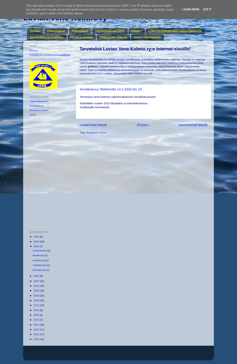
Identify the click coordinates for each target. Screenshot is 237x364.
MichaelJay (130, 354)
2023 (37, 276)
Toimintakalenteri (39, 101)
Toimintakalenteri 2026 (110, 31)
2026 (37, 236)
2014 (37, 319)
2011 (37, 334)
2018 (37, 300)
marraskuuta (40, 250)
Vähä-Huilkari (56, 31)
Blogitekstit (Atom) (96, 132)
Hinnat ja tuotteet (81, 37)
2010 (37, 339)
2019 (37, 295)
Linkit (33, 114)
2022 (37, 281)
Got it (207, 9)
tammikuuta (39, 270)
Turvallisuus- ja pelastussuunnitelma (50, 55)
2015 (37, 315)
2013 (37, 324)
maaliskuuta (40, 265)
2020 (37, 290)
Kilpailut (136, 31)
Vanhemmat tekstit (193, 125)
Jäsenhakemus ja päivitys (47, 37)
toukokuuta (39, 260)
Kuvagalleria (36, 105)
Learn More (190, 9)
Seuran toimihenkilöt (147, 37)
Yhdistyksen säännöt (113, 37)
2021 (37, 285)
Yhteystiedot (80, 31)
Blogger (160, 354)
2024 (37, 246)
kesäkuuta (39, 255)
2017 (37, 305)
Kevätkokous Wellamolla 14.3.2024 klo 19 (111, 89)
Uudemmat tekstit (93, 125)
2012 (37, 329)
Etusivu (35, 31)
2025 (37, 241)
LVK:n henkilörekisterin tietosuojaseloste (175, 31)
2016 (37, 310)
